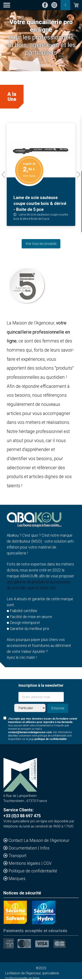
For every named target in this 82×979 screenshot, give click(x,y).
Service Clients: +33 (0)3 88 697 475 (22, 812)
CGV (48, 863)
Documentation (23, 848)
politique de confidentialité (50, 739)
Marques (17, 878)
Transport (17, 855)
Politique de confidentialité (33, 870)
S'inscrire (57, 708)
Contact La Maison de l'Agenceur (39, 840)
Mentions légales (25, 863)
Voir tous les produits (41, 244)
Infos (44, 848)
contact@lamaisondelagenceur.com (30, 732)
